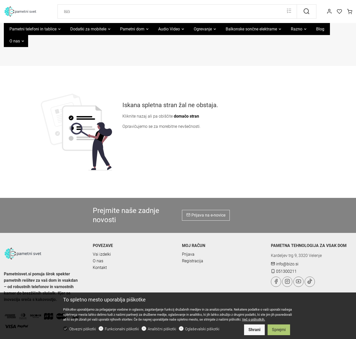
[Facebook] (276, 282)
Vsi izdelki (102, 254)
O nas (98, 260)
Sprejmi (279, 329)
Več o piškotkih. (253, 319)
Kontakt (100, 267)
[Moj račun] (329, 11)
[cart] (349, 11)
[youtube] (298, 282)
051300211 (284, 271)
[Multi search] (289, 11)
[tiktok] (310, 282)
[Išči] (306, 11)
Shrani (254, 329)
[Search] (177, 11)
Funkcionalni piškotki (122, 329)
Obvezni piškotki (82, 329)
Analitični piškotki (162, 329)
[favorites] (339, 11)
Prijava (188, 254)
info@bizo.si (284, 264)
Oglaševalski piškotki (202, 329)
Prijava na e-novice (205, 215)
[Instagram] (287, 282)
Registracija (192, 260)
